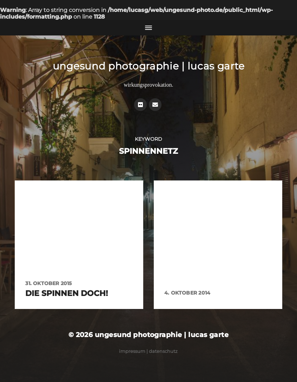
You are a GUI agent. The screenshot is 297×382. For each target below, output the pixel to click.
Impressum (132, 351)
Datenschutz (163, 351)
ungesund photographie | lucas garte (149, 66)
